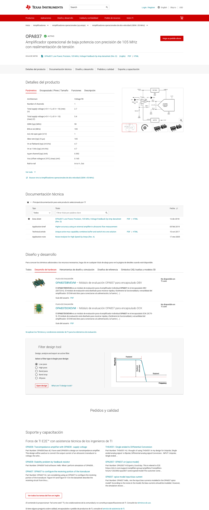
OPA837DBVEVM (66, 282)
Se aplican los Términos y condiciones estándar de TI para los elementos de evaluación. (61, 332)
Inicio (28, 25)
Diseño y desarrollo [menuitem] (65, 18)
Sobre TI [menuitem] (130, 18)
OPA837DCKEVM (66, 308)
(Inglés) (122, 56)
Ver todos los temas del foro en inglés (44, 496)
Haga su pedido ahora (172, 38)
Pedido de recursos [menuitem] (112, 18)
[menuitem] (182, 18)
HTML (136, 56)
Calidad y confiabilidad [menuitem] (88, 18)
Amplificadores (39, 25)
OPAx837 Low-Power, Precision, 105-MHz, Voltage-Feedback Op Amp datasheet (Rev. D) (81, 56)
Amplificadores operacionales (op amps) (69, 25)
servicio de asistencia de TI (113, 509)
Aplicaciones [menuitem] (46, 18)
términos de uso (144, 503)
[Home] (44, 7)
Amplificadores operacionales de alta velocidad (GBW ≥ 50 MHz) (118, 25)
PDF (129, 56)
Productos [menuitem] (30, 18)
